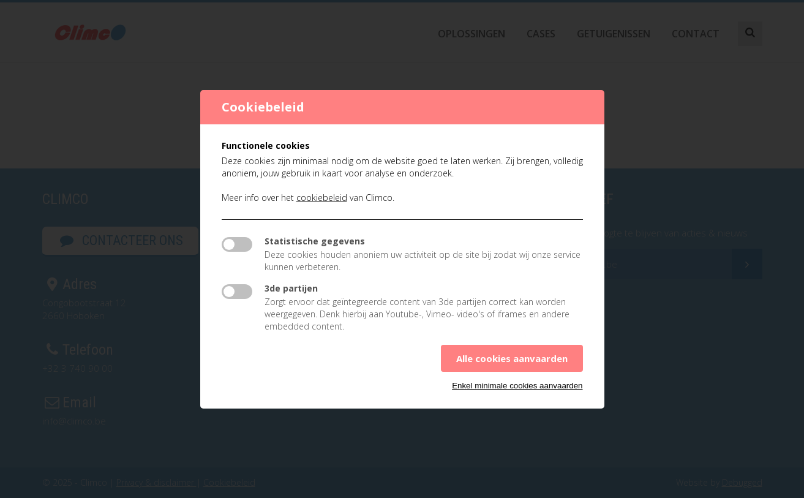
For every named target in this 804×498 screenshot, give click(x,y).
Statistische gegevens (315, 241)
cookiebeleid (321, 197)
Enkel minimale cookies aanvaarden (517, 385)
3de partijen (291, 288)
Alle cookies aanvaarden (512, 358)
